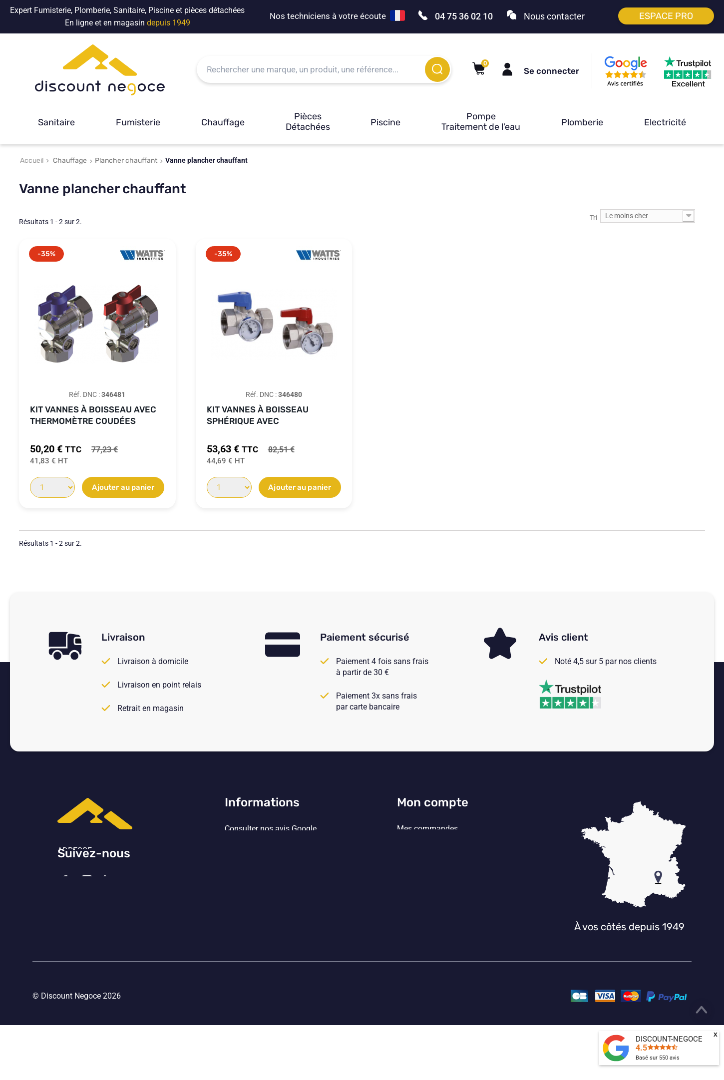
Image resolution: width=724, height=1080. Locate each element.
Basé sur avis (658, 1058)
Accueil (31, 160)
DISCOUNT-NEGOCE (669, 1039)
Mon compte (432, 802)
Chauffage (223, 122)
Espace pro (666, 15)
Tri (593, 218)
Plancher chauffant (126, 160)
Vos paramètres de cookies (272, 910)
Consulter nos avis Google (271, 828)
